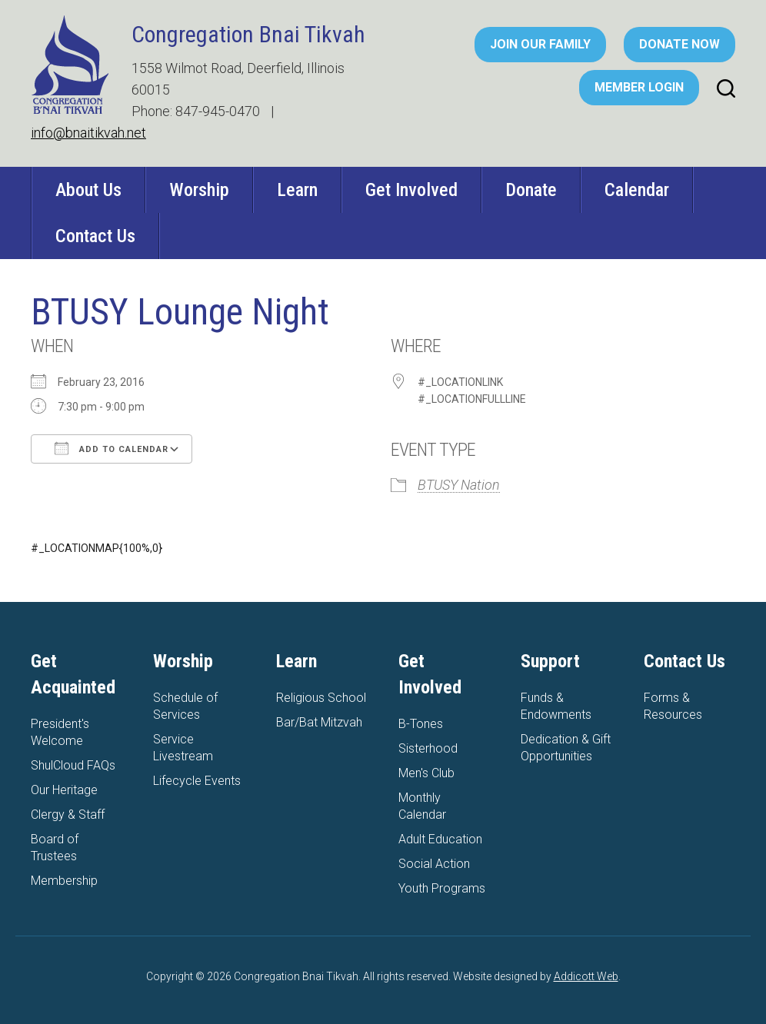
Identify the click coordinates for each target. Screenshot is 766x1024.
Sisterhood (428, 748)
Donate (531, 190)
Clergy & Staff (68, 814)
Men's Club (426, 773)
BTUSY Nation (459, 485)
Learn (297, 190)
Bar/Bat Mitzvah (319, 722)
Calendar (636, 190)
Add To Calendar (111, 448)
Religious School (321, 697)
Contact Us (95, 236)
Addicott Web (586, 976)
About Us (88, 190)
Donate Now (679, 44)
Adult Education (440, 839)
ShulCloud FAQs (73, 765)
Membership (64, 880)
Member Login (639, 87)
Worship (199, 190)
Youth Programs (441, 888)
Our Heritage (64, 790)
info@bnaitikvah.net (88, 133)
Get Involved (411, 190)
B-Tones (420, 723)
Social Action (434, 863)
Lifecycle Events (197, 780)
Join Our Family (540, 44)
